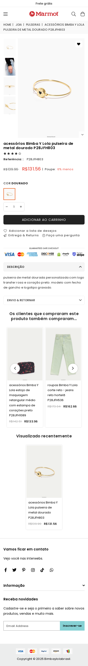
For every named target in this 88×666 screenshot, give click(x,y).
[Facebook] (5, 570)
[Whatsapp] (52, 570)
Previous (15, 368)
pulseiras (33, 25)
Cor (15, 183)
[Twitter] (14, 570)
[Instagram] (24, 570)
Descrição (15, 267)
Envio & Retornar (21, 300)
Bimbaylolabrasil (57, 659)
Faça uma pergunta (61, 235)
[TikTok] (42, 570)
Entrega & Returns (21, 235)
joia (19, 25)
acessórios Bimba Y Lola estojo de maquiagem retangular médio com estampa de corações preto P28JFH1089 (23, 400)
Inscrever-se (72, 626)
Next (82, 134)
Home (7, 25)
